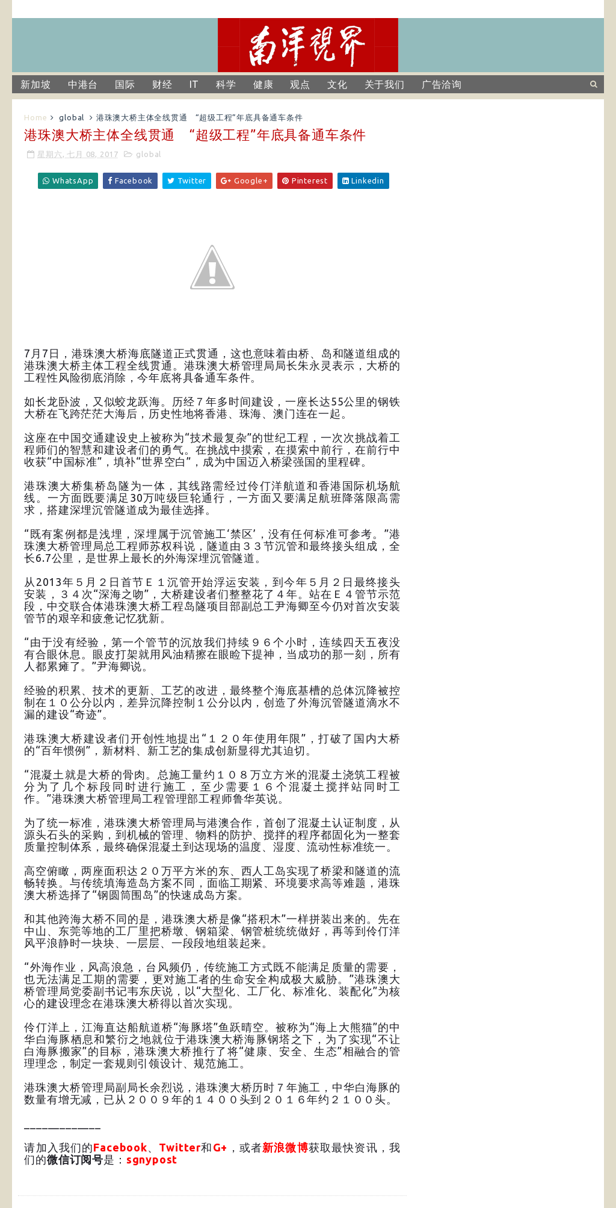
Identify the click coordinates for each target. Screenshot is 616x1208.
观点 (300, 84)
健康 (263, 84)
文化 (337, 84)
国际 (125, 84)
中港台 (83, 84)
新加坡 (35, 84)
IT (194, 84)
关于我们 (385, 84)
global (71, 117)
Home (35, 117)
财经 (162, 84)
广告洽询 (442, 84)
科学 (226, 84)
